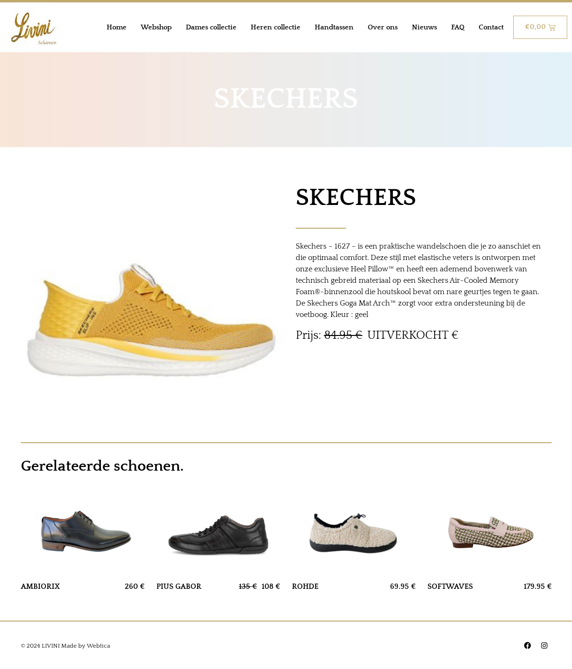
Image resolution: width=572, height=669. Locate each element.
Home (117, 27)
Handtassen (334, 27)
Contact (491, 27)
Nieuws (424, 27)
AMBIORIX (40, 586)
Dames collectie (211, 27)
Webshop (156, 27)
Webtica (98, 645)
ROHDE (305, 586)
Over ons (383, 27)
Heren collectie (275, 27)
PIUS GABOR (178, 586)
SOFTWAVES (450, 586)
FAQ (457, 27)
